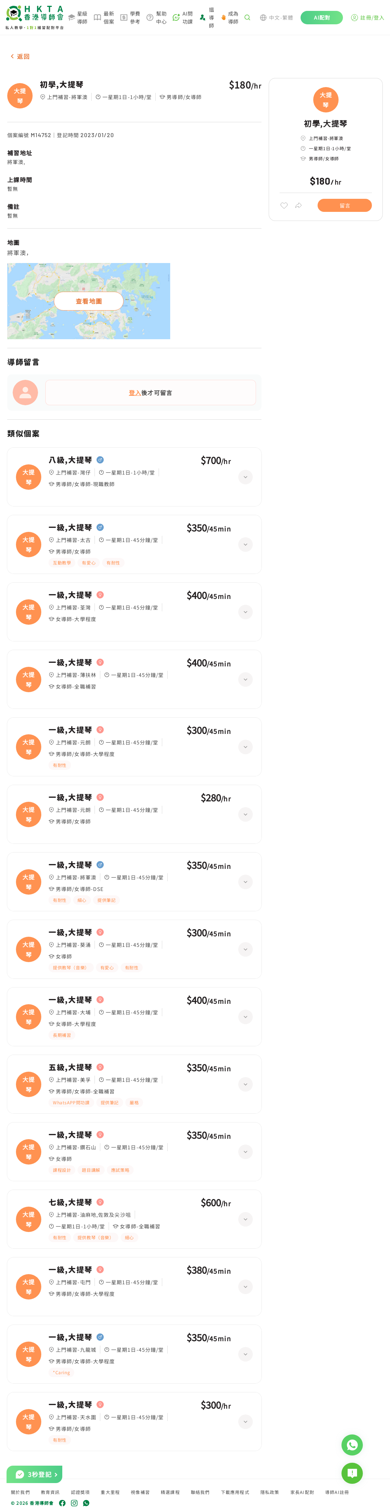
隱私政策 (270, 1492)
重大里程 (110, 1492)
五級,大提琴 (71, 1067)
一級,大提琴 (71, 527)
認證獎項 (80, 1492)
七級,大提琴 (71, 1202)
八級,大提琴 (71, 460)
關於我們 (20, 1492)
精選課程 (170, 1492)
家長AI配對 (302, 1492)
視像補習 (140, 1492)
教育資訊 (50, 1492)
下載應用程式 (235, 1492)
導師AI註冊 (337, 1492)
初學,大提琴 (62, 84)
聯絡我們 (200, 1492)
